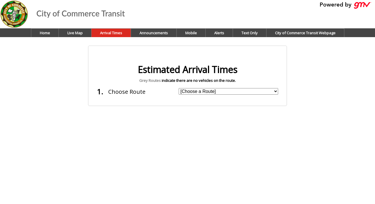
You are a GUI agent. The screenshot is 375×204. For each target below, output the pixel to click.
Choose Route (126, 91)
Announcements (153, 32)
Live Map (75, 32)
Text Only (249, 32)
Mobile (191, 32)
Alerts (219, 32)
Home (45, 32)
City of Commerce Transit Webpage (305, 32)
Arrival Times (111, 32)
